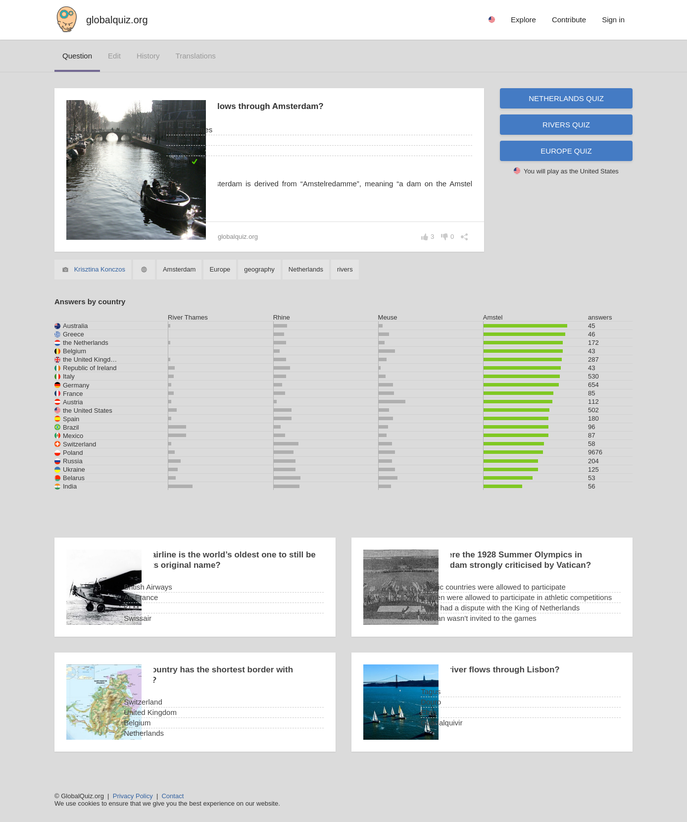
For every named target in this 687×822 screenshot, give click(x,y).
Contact (172, 796)
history (148, 56)
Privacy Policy (133, 796)
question (77, 56)
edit (114, 56)
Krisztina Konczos (99, 269)
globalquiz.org (117, 19)
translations (196, 56)
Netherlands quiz (566, 98)
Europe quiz (565, 151)
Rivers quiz (566, 124)
